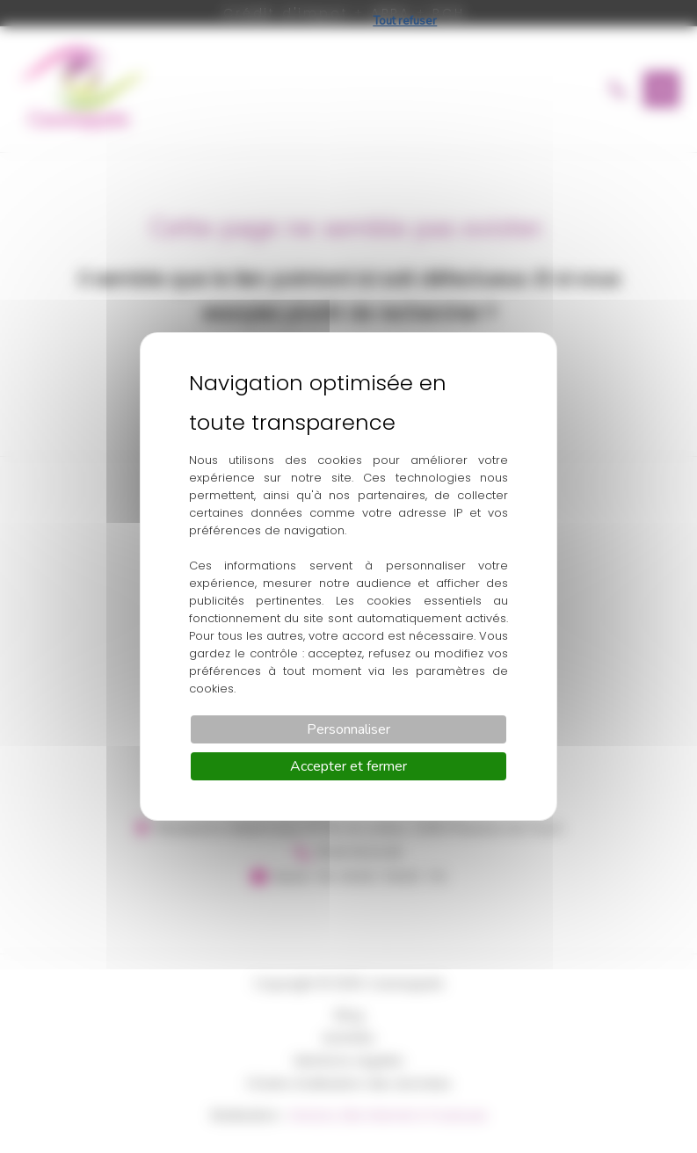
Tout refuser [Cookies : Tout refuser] (405, 21)
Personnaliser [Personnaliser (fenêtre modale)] (348, 729)
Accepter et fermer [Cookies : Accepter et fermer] (348, 766)
